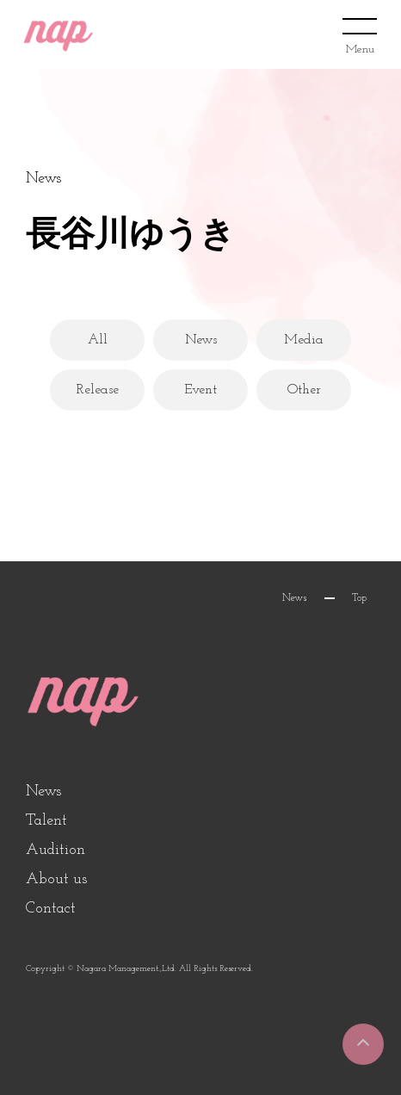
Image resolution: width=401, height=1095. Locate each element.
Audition (55, 850)
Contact (51, 908)
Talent (46, 821)
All (98, 340)
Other (304, 390)
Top (359, 598)
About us (56, 879)
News (201, 340)
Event (200, 390)
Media (304, 340)
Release (98, 390)
